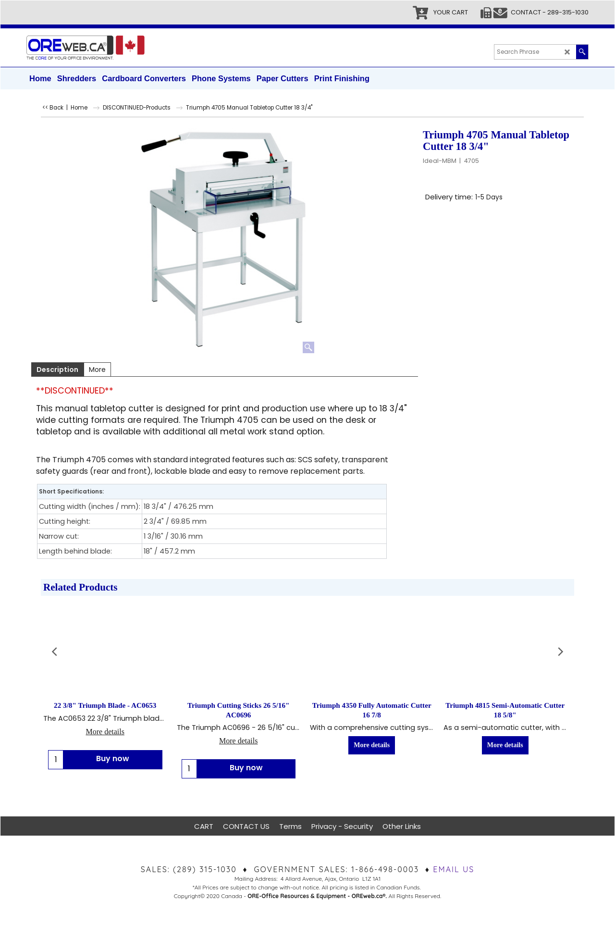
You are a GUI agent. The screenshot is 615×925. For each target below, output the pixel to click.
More (97, 369)
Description (57, 369)
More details (105, 732)
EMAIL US (453, 869)
